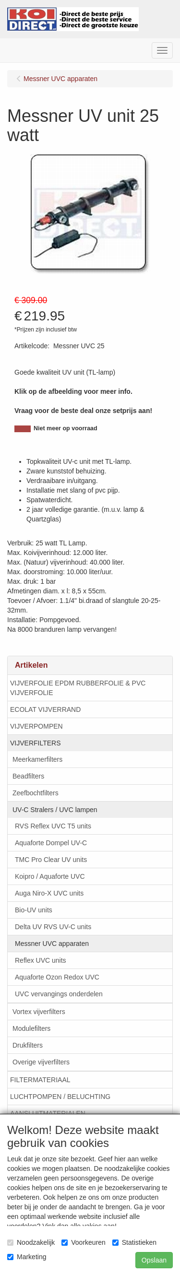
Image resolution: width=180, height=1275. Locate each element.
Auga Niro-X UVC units (49, 893)
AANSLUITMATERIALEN (47, 1113)
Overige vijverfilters (41, 1062)
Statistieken (134, 1242)
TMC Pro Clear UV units (51, 859)
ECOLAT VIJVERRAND (45, 709)
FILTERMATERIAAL (40, 1080)
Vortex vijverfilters (38, 1011)
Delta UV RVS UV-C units (53, 927)
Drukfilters (27, 1045)
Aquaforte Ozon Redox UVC (57, 977)
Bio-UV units (33, 910)
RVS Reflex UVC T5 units (53, 826)
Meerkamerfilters (37, 759)
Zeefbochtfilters (35, 793)
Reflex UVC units (40, 960)
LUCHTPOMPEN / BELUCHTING (60, 1096)
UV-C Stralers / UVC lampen (54, 810)
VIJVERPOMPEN (36, 726)
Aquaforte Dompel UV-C (51, 843)
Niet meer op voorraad (65, 428)
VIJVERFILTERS (35, 743)
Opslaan (154, 1260)
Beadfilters (28, 776)
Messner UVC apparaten (52, 943)
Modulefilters (31, 1028)
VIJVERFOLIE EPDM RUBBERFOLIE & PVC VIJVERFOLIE (77, 688)
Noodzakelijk (31, 1242)
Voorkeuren (83, 1242)
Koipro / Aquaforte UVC (50, 876)
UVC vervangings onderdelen (59, 994)
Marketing (26, 1257)
